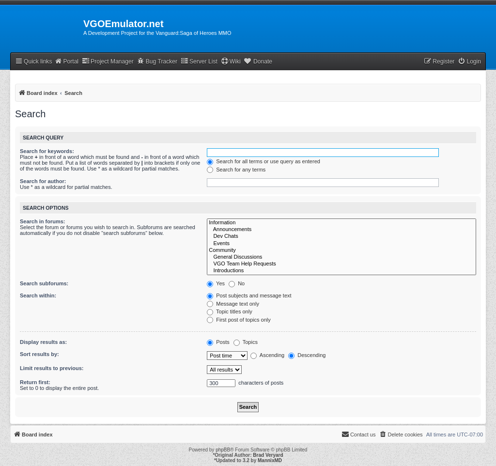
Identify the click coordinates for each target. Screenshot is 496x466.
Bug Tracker (157, 61)
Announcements (341, 229)
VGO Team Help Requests (341, 264)
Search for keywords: (47, 151)
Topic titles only (229, 311)
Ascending (267, 355)
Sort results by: (39, 354)
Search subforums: (44, 283)
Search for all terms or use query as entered (263, 161)
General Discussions (341, 257)
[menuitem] (469, 61)
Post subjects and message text (249, 295)
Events (341, 243)
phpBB (223, 449)
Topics (245, 342)
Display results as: (43, 342)
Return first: (35, 382)
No (237, 283)
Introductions (341, 270)
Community (341, 250)
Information (341, 222)
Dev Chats (341, 236)
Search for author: (43, 181)
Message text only (233, 304)
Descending (307, 355)
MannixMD (270, 460)
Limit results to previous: (51, 368)
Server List (199, 61)
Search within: (38, 295)
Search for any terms (236, 169)
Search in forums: (42, 221)
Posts (218, 342)
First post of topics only (239, 320)
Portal (66, 61)
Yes (216, 283)
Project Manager (108, 61)
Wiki (231, 61)
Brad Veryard (268, 455)
